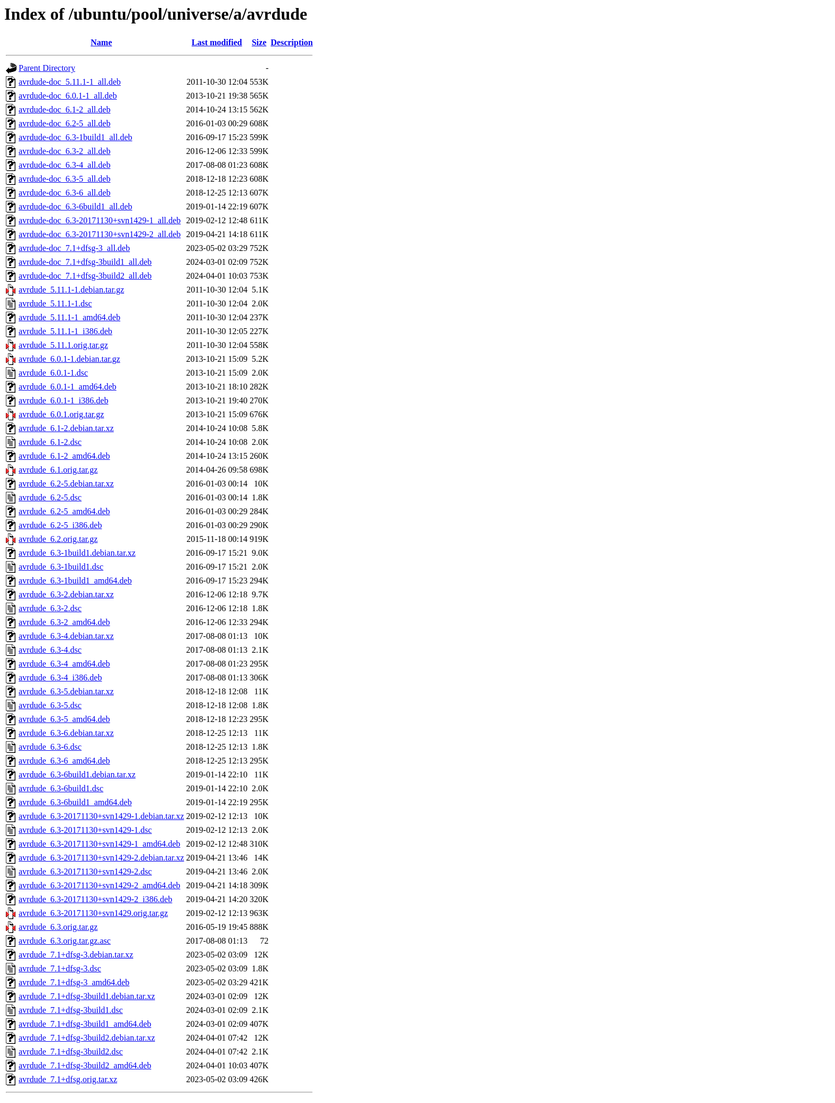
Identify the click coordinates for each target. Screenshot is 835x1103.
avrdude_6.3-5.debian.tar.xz (66, 691)
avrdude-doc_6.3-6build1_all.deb (75, 206)
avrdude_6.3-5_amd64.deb (64, 719)
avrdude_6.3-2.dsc (50, 608)
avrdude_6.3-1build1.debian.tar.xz (77, 552)
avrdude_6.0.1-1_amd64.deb (68, 386)
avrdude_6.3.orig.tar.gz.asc (65, 940)
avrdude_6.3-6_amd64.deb (64, 760)
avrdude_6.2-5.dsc (50, 497)
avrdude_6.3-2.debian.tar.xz (66, 594)
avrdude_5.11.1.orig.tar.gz (63, 345)
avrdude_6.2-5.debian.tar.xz (66, 483)
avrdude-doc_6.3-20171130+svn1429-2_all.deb (100, 234)
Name (101, 42)
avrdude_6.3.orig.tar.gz (58, 926)
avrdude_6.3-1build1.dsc (61, 566)
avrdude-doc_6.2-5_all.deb (64, 123)
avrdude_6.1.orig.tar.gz (58, 469)
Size (259, 42)
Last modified (217, 42)
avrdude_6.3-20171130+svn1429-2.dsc (85, 871)
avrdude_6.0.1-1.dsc (53, 372)
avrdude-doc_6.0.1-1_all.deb (68, 95)
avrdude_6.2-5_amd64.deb (64, 511)
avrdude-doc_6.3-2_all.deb (64, 151)
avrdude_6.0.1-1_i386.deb (63, 400)
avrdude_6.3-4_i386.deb (60, 677)
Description (292, 42)
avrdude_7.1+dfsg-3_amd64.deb (74, 982)
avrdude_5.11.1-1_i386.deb (65, 331)
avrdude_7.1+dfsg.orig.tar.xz (68, 1079)
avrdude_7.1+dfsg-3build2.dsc (71, 1051)
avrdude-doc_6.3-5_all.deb (64, 178)
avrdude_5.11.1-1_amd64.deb (69, 317)
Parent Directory (47, 67)
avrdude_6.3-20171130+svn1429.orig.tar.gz (93, 913)
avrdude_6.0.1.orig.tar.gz (61, 414)
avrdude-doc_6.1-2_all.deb (64, 109)
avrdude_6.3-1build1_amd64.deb (75, 580)
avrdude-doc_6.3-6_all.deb (64, 192)
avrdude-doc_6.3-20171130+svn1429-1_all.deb (100, 220)
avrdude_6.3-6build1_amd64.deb (75, 802)
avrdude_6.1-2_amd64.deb (64, 455)
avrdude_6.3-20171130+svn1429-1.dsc (85, 829)
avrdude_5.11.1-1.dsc (55, 303)
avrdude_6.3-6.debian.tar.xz (66, 732)
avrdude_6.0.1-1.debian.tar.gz (69, 358)
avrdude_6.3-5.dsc (50, 705)
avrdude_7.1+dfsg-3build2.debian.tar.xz (87, 1037)
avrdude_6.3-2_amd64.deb (64, 622)
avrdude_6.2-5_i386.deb (60, 525)
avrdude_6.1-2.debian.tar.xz (66, 428)
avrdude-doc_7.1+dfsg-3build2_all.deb (85, 275)
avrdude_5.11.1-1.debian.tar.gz (71, 289)
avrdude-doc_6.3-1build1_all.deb (75, 137)
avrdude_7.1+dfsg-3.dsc (60, 968)
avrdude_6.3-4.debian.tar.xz (66, 635)
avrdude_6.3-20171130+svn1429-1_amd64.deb (100, 843)
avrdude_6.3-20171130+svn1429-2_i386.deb (95, 899)
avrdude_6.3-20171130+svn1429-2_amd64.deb (100, 885)
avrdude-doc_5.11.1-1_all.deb (70, 81)
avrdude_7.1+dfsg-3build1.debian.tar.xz (87, 996)
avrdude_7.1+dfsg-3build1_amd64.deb (85, 1023)
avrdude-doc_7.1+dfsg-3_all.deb (74, 248)
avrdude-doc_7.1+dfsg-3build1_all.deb (85, 261)
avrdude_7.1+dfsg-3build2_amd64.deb (85, 1065)
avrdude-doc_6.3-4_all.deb (64, 164)
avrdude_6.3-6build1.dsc (61, 788)
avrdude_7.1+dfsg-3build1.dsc (71, 1010)
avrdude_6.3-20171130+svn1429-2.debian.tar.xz (101, 857)
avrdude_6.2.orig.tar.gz (58, 539)
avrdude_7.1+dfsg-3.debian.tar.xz (76, 954)
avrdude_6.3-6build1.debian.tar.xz (77, 774)
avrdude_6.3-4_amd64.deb (64, 663)
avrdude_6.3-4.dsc (50, 649)
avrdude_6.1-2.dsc (50, 442)
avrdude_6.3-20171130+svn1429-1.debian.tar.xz (101, 816)
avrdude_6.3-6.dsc (50, 746)
